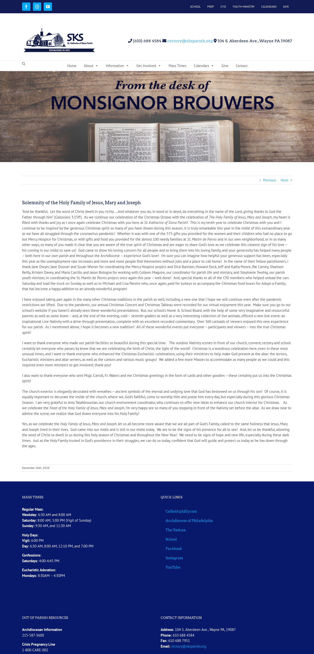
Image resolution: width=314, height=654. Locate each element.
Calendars (204, 66)
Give (225, 65)
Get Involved (148, 66)
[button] (23, 64)
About (91, 66)
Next (284, 180)
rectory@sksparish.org (189, 41)
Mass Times (177, 65)
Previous (269, 180)
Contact (242, 65)
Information (117, 66)
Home (72, 65)
